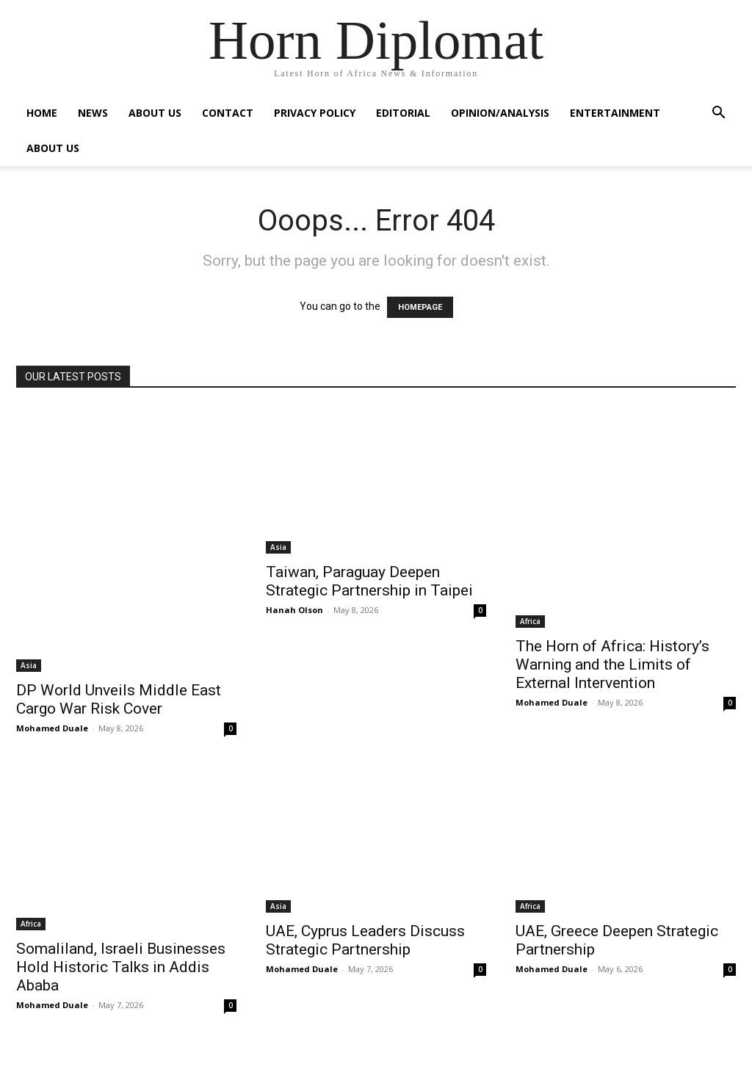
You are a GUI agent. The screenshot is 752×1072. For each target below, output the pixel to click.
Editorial (403, 113)
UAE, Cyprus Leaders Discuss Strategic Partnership (365, 940)
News (93, 113)
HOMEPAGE (420, 307)
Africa (530, 621)
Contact (227, 113)
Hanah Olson (294, 609)
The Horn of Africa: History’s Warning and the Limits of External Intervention (612, 664)
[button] (718, 114)
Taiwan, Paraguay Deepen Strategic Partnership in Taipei (369, 581)
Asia (29, 665)
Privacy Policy (314, 113)
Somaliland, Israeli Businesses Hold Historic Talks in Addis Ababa (120, 967)
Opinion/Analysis (500, 113)
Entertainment (615, 113)
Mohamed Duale (52, 728)
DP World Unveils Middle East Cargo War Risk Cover (118, 699)
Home (41, 113)
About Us (155, 113)
